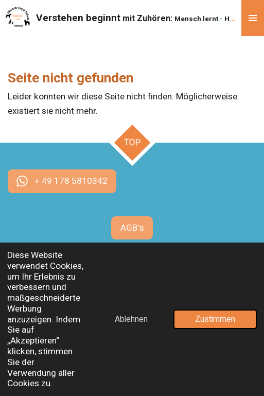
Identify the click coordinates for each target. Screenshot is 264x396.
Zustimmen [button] (215, 319)
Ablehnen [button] (131, 319)
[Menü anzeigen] (252, 18)
